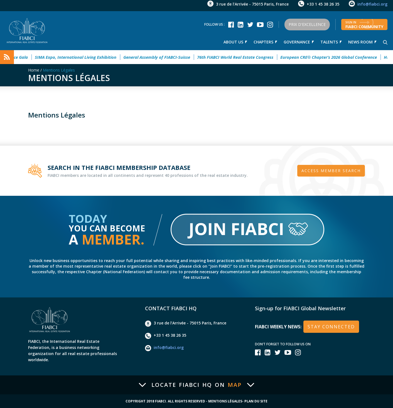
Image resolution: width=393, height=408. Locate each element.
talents (329, 42)
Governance (297, 42)
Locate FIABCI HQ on (196, 385)
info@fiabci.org (372, 4)
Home (33, 70)
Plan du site (255, 401)
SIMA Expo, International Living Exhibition (79, 57)
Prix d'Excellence (307, 24)
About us (233, 42)
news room (360, 42)
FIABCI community (364, 24)
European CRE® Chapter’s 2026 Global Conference (332, 57)
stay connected (331, 327)
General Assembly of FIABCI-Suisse (160, 57)
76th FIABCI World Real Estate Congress (239, 57)
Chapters (263, 42)
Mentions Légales (59, 70)
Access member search (331, 170)
